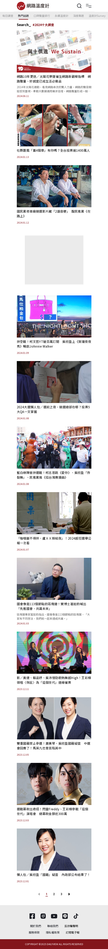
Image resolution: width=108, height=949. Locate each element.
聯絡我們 (52, 926)
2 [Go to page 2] (54, 894)
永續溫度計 (61, 16)
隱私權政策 (53, 932)
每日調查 (7, 16)
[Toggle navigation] (88, 6)
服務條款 (34, 932)
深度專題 (78, 16)
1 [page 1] (47, 894)
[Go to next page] (69, 894)
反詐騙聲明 (71, 926)
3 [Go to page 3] (61, 894)
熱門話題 (23, 16)
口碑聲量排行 (42, 16)
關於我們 (35, 926)
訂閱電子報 (72, 932)
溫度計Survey (97, 16)
